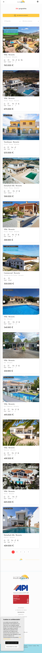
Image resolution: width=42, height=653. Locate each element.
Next (38, 40)
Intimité (30, 645)
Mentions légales (24, 645)
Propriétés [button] (21, 612)
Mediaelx (26, 647)
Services (21, 614)
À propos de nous (21, 610)
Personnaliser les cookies (11, 646)
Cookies (34, 645)
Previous (4, 40)
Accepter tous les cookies (11, 642)
